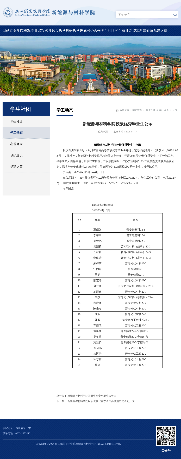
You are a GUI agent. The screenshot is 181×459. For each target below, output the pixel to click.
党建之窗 (160, 30)
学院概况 (23, 30)
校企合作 (94, 30)
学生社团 (108, 30)
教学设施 (80, 30)
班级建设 (16, 155)
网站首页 (9, 30)
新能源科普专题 (141, 30)
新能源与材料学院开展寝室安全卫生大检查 (91, 395)
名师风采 (52, 30)
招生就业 (122, 30)
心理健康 (16, 144)
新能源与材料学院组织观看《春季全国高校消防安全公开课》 (102, 401)
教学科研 (66, 30)
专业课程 (38, 30)
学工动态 (16, 132)
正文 (175, 110)
